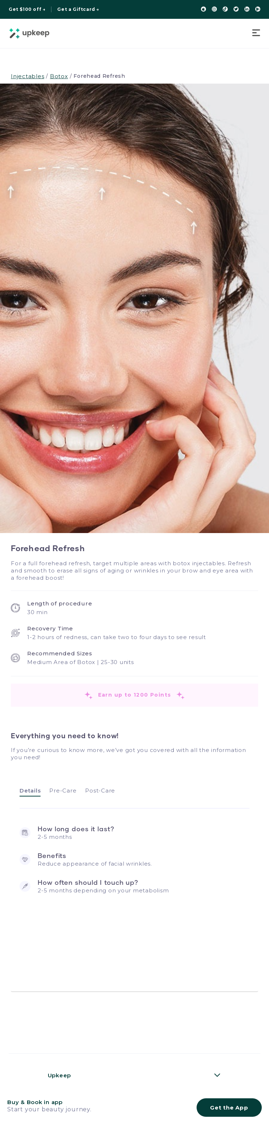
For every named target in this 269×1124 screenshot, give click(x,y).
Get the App (229, 1107)
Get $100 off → (27, 9)
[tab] (30, 791)
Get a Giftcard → (78, 9)
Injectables (27, 76)
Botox (59, 76)
